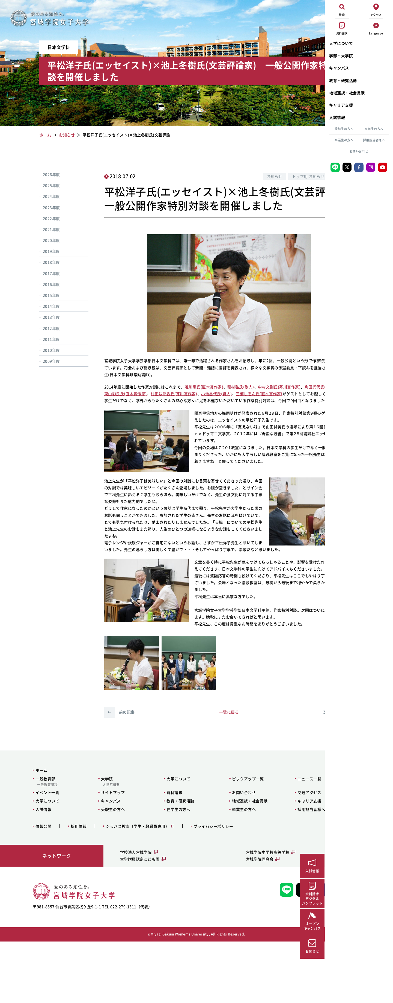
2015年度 (44, 295)
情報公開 (27, 887)
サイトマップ (89, 854)
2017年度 (44, 273)
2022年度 (44, 218)
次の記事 (277, 773)
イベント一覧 (31, 854)
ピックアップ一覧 (210, 840)
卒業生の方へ (344, 140)
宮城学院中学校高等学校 (227, 914)
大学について (341, 43)
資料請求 (144, 854)
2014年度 (44, 306)
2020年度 (44, 240)
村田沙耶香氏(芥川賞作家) (220, 407)
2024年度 (44, 196)
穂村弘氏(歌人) (231, 400)
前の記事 (110, 773)
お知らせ (213, 176)
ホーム (25, 831)
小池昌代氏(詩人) (263, 407)
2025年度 (44, 185)
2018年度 (44, 262)
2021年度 (44, 229)
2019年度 (44, 251)
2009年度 (44, 361)
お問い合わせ (359, 151)
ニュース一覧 (264, 840)
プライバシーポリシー (197, 887)
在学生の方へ (374, 129)
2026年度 (44, 174)
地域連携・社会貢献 (347, 92)
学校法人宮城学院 (112, 914)
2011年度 (44, 339)
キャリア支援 (341, 105)
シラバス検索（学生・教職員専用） (121, 887)
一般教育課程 (31, 846)
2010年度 (44, 350)
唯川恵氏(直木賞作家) (194, 400)
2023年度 (44, 207)
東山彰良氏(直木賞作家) (172, 407)
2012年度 (44, 328)
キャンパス (339, 68)
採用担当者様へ (374, 140)
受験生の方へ (344, 129)
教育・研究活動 (343, 80)
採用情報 (62, 887)
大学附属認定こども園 (116, 920)
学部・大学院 (341, 55)
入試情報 (337, 117)
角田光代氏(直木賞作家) (125, 407)
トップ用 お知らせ (247, 176)
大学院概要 (87, 846)
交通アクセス (264, 854)
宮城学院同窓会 (220, 920)
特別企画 (280, 176)
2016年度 (44, 284)
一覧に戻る (194, 773)
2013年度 (44, 317)
